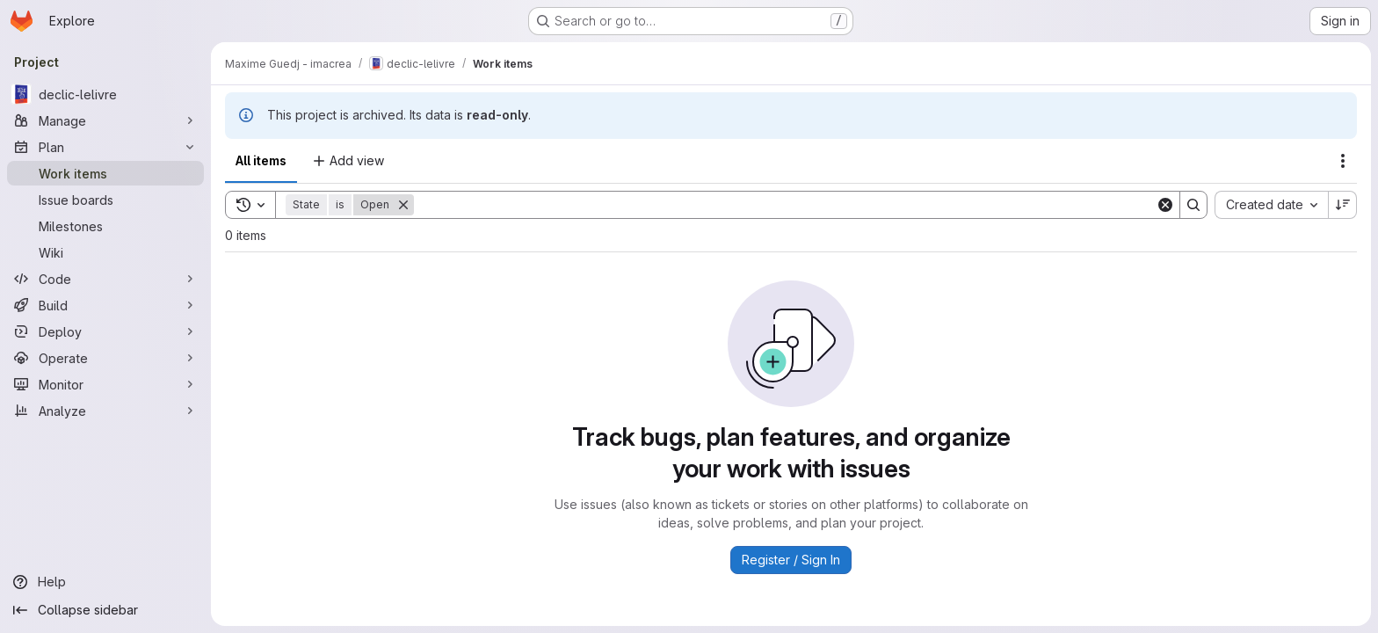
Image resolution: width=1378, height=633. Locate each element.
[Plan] (105, 147)
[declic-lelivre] (105, 94)
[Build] (105, 305)
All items (261, 160)
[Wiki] (105, 252)
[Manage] (105, 120)
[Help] (105, 582)
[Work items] (105, 173)
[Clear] (1165, 204)
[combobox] (1271, 205)
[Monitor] (105, 384)
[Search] (784, 204)
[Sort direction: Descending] (1343, 205)
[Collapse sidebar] (105, 610)
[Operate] (105, 358)
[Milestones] (105, 226)
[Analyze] (105, 410)
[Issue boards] (105, 199)
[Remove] (403, 204)
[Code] (105, 278)
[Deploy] (105, 331)
